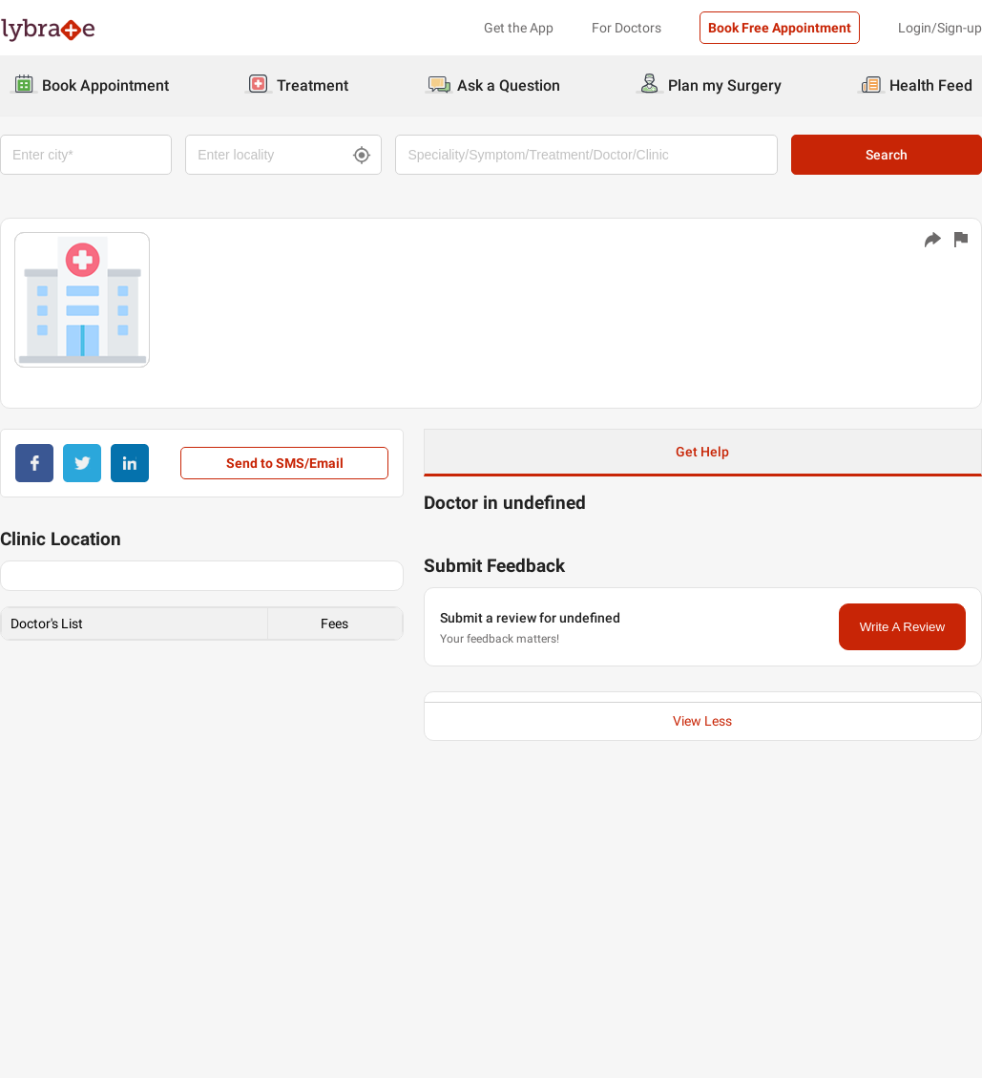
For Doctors (626, 27)
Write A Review (902, 627)
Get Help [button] (702, 451)
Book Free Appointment (779, 27)
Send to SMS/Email (285, 463)
